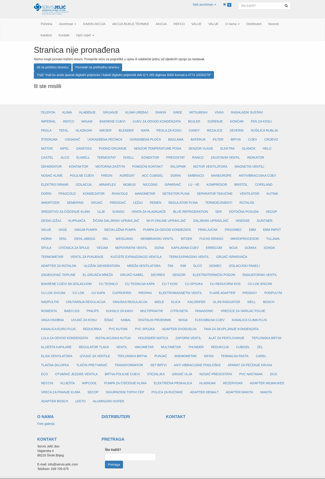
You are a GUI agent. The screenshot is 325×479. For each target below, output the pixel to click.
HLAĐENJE (87, 112)
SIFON (209, 356)
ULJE (101, 211)
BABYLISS (72, 311)
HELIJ (267, 148)
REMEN (155, 202)
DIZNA (159, 248)
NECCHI (47, 383)
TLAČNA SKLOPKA (55, 365)
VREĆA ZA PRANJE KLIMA (60, 392)
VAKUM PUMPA (85, 229)
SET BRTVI (158, 365)
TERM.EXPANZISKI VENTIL (189, 257)
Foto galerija (46, 424)
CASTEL (47, 157)
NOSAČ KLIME (52, 175)
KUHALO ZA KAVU (119, 311)
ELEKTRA (227, 148)
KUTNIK (272, 193)
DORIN (176, 175)
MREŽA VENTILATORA (143, 266)
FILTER (218, 139)
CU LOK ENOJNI (260, 284)
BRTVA (236, 139)
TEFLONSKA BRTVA (266, 338)
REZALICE (214, 130)
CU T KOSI (170, 284)
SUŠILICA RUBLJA (264, 130)
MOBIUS (129, 184)
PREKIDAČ (118, 202)
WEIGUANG (124, 239)
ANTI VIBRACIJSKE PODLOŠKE (197, 365)
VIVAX (219, 112)
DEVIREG (158, 275)
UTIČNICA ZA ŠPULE (74, 248)
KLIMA (67, 112)
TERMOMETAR (52, 257)
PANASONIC (204, 311)
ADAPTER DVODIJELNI (179, 329)
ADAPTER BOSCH (54, 401)
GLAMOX (248, 148)
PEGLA (46, 130)
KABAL (126, 320)
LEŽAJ (138, 202)
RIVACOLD (120, 193)
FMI (170, 266)
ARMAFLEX (107, 184)
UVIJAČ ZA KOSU (84, 320)
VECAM (102, 248)
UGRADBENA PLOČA (145, 139)
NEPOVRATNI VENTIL (131, 248)
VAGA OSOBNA (52, 320)
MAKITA (266, 392)
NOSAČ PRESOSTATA (216, 374)
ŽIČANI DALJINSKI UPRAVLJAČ (116, 220)
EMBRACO (196, 175)
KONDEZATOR (93, 193)
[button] (204, 4)
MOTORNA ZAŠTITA (110, 166)
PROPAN (145, 293)
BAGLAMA (175, 139)
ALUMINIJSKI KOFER (108, 401)
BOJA (233, 248)
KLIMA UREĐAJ (136, 112)
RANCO (198, 157)
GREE (177, 112)
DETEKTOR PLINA (176, 193)
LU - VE (193, 184)
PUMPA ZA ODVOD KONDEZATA (167, 229)
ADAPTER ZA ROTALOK (59, 266)
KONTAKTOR (78, 166)
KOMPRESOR (217, 184)
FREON (106, 175)
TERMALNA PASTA (234, 356)
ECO (44, 374)
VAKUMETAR (144, 347)
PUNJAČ (160, 356)
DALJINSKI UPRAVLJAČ (210, 220)
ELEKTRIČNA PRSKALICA (173, 383)
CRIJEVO (271, 139)
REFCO (68, 121)
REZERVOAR (233, 383)
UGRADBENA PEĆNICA (105, 139)
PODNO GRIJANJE (113, 148)
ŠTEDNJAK (49, 139)
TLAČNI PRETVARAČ (91, 365)
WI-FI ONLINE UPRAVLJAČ (166, 220)
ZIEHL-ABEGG (84, 239)
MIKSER (106, 130)
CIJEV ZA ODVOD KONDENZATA (157, 121)
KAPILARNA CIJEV (185, 248)
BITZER (186, 239)
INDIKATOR (255, 157)
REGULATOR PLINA (183, 202)
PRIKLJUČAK (208, 229)
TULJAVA (272, 239)
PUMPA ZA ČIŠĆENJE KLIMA (125, 383)
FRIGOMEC (233, 229)
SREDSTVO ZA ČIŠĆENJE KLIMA (65, 211)
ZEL (260, 347)
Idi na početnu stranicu (53, 67)
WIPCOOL (89, 383)
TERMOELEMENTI (218, 202)
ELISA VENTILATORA (56, 356)
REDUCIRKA (92, 329)
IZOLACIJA (84, 184)
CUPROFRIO (121, 293)
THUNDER (196, 347)
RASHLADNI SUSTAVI (247, 112)
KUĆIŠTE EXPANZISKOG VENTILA (136, 257)
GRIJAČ (96, 202)
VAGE (62, 229)
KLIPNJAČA (77, 220)
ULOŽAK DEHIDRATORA (102, 266)
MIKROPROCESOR (244, 239)
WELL (251, 302)
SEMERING (75, 202)
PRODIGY (250, 293)
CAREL (261, 356)
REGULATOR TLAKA (94, 347)
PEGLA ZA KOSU (169, 130)
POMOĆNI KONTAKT (147, 166)
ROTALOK (246, 202)
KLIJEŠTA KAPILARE (56, 347)
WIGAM (86, 121)
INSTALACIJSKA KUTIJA (113, 338)
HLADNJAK (84, 130)
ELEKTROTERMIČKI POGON (214, 275)
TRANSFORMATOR (129, 365)
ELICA (175, 302)
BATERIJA (198, 139)
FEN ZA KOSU (261, 121)
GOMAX (250, 248)
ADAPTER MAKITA (239, 392)
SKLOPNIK (178, 166)
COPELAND (263, 184)
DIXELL (128, 157)
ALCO (64, 157)
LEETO (80, 401)
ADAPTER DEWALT (204, 392)
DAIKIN (161, 112)
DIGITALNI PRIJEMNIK (154, 320)
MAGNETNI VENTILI (249, 166)
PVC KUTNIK (118, 329)
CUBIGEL (243, 347)
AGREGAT (127, 175)
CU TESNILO (108, 284)
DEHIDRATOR (51, 166)
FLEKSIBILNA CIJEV (210, 320)
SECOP (271, 211)
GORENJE (215, 121)
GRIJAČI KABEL (132, 275)
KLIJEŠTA (67, 383)
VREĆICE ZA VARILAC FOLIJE (243, 311)
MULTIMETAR (171, 347)
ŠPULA (46, 248)
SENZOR (179, 275)
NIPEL (64, 148)
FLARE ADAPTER (222, 293)
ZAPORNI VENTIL (188, 338)
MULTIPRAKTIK (151, 311)
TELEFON (48, 112)
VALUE (46, 229)
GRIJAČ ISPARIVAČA (231, 257)
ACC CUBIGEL (152, 175)
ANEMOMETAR (185, 356)
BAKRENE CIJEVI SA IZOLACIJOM (66, 284)
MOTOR (47, 148)
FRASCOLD (67, 193)
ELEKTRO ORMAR (54, 184)
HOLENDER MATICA (153, 338)
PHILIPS (93, 311)
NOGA (183, 320)
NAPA (145, 130)
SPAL (63, 239)
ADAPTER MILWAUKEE (267, 383)
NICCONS (150, 184)
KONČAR (237, 121)
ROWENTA (49, 311)
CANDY (194, 130)
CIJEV (252, 139)
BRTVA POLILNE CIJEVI (122, 374)
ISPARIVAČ (173, 184)
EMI (183, 266)
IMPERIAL (48, 121)
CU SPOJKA (194, 284)
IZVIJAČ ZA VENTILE (95, 356)
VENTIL (121, 347)
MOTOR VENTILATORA (210, 166)
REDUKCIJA (220, 347)
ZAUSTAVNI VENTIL (225, 157)
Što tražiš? (113, 449)
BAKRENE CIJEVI (112, 121)
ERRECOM (214, 248)
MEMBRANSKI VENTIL (157, 239)
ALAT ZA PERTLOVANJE (226, 338)
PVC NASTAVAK (251, 374)
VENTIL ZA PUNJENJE (87, 257)
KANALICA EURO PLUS (58, 329)
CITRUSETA (179, 311)
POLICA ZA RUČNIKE (167, 392)
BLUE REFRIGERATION (190, 211)
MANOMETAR (145, 193)
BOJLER (194, 121)
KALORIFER (196, 302)
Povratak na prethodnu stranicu (97, 67)
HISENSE (243, 220)
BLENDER (126, 130)
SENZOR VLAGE (200, 148)
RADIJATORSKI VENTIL (259, 275)
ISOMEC (215, 266)
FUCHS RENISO (211, 239)
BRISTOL (241, 184)
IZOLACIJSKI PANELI (244, 266)
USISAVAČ (72, 139)
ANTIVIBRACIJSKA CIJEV (257, 175)
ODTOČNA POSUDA (244, 211)
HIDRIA (46, 239)
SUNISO (118, 211)
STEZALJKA (156, 374)
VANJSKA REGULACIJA (130, 302)
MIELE (159, 302)
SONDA (269, 248)
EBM (252, 229)
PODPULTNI (273, 293)
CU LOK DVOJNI (53, 293)
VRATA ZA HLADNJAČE (149, 211)
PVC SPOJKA (145, 329)
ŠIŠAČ (109, 320)
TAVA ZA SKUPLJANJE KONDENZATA (231, 329)
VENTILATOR (250, 193)
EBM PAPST (272, 229)
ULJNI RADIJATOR (226, 302)
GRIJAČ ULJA (182, 374)
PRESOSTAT (175, 157)
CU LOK (78, 293)
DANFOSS (84, 148)
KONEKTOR (150, 157)
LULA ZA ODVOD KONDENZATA (64, 338)
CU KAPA (98, 293)
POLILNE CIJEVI (82, 175)
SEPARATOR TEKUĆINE (214, 193)
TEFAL (64, 130)
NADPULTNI (50, 302)
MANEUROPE (221, 175)
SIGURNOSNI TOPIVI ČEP (125, 392)
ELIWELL (83, 157)
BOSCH (268, 302)
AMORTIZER (50, 202)
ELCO (197, 266)
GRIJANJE (110, 112)
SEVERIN (237, 130)
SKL (105, 239)
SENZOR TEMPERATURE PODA (157, 148)
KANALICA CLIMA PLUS (249, 320)
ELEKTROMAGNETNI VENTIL (180, 293)
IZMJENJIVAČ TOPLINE (58, 275)
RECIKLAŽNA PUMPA (120, 229)
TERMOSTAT (106, 157)
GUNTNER (264, 220)
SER (218, 211)
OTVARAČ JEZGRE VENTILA (76, 374)
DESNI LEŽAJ (51, 220)
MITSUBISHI (198, 112)
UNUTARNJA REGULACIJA (85, 302)
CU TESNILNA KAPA (140, 284)
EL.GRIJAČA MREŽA (98, 275)
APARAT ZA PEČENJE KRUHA (250, 365)
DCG (273, 374)
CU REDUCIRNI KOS (225, 284)
